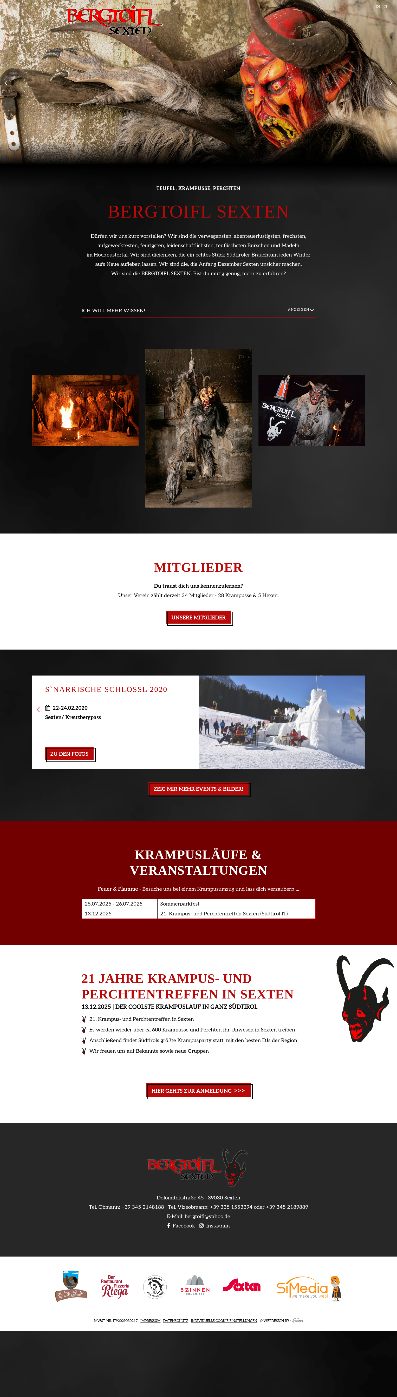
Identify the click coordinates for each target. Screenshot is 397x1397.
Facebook (181, 1226)
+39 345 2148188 (142, 1207)
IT (386, 6)
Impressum (150, 1321)
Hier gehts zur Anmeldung (199, 1091)
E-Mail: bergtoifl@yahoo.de (198, 1216)
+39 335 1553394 (231, 1207)
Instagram (214, 1226)
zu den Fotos (69, 754)
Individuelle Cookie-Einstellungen (224, 1321)
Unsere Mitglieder (198, 618)
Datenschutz (175, 1321)
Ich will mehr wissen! (113, 311)
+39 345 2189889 (287, 1207)
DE (378, 6)
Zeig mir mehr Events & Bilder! (198, 789)
